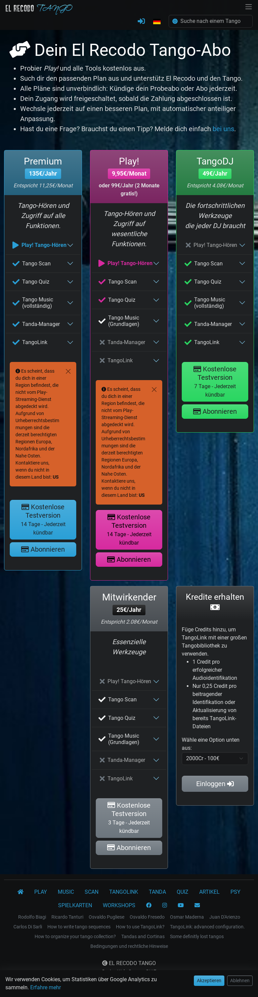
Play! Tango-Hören (39, 245)
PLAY (40, 892)
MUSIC (66, 892)
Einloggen (215, 784)
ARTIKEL (209, 892)
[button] (157, 22)
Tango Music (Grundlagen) (118, 321)
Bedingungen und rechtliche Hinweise (129, 946)
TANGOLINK (123, 892)
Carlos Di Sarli (27, 926)
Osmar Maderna (187, 917)
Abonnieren (43, 549)
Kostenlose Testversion (43, 519)
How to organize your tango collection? (75, 936)
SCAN (91, 892)
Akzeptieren (209, 980)
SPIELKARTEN (75, 905)
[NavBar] (249, 6)
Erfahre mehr (45, 987)
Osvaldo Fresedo (147, 917)
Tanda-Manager (36, 324)
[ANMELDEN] (141, 21)
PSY (235, 892)
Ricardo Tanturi (67, 917)
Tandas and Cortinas (143, 936)
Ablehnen (240, 980)
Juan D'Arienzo (224, 917)
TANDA (157, 892)
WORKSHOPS (119, 905)
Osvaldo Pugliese (106, 917)
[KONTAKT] (197, 905)
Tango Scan (31, 263)
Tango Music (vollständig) (32, 302)
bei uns (223, 129)
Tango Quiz (30, 281)
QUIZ (182, 892)
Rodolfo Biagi (32, 917)
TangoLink (29, 342)
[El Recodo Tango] (20, 892)
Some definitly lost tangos (197, 936)
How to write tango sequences (79, 926)
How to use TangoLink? (140, 926)
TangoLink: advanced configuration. (207, 926)
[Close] (68, 371)
